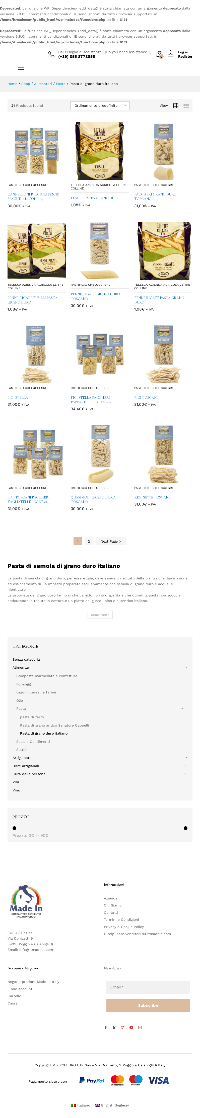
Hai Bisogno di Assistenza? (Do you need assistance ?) (105, 52)
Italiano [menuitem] (83, 1105)
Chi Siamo (112, 905)
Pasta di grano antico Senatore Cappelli (54, 725)
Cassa (13, 1003)
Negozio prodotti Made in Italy (33, 982)
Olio (19, 700)
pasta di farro (32, 717)
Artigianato (22, 758)
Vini (16, 782)
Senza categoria (26, 659)
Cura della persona (29, 774)
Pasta (21, 708)
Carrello (14, 996)
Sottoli (21, 750)
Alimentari (21, 667)
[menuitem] (81, 1105)
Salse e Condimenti (33, 742)
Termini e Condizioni (121, 920)
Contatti (111, 912)
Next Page (111, 541)
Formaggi (24, 684)
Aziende (110, 898)
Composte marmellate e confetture (46, 676)
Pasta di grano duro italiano (44, 733)
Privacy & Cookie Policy (124, 927)
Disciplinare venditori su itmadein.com (137, 934)
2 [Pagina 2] (89, 541)
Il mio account (20, 989)
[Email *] (148, 987)
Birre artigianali (26, 766)
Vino (16, 790)
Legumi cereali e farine (36, 692)
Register (185, 56)
